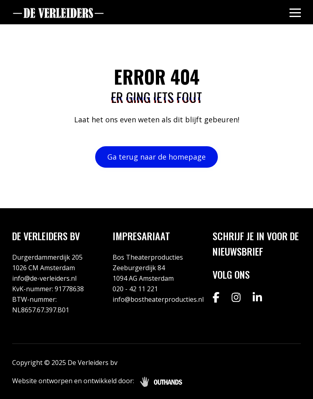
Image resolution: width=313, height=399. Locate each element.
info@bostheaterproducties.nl (158, 299)
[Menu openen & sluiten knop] (295, 12)
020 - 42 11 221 (135, 288)
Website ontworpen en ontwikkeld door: (73, 380)
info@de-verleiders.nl (44, 278)
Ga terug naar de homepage (156, 157)
